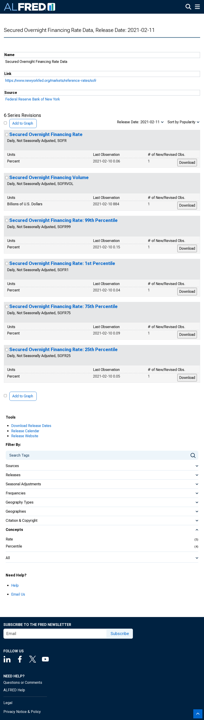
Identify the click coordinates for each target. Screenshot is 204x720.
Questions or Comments (22, 682)
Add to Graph (22, 123)
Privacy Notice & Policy (22, 712)
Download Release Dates (31, 426)
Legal (7, 703)
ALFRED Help (14, 690)
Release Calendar (25, 431)
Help (15, 585)
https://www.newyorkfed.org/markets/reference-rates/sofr (50, 80)
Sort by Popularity (181, 122)
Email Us (18, 594)
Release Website (24, 436)
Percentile (14, 546)
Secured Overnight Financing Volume (49, 177)
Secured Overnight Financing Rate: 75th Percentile (63, 306)
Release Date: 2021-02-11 (138, 122)
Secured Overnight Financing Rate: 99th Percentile (63, 220)
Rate (9, 539)
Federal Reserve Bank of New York (32, 99)
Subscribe (120, 633)
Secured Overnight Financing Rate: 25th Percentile (63, 349)
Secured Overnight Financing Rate (46, 134)
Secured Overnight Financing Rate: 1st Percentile (62, 263)
